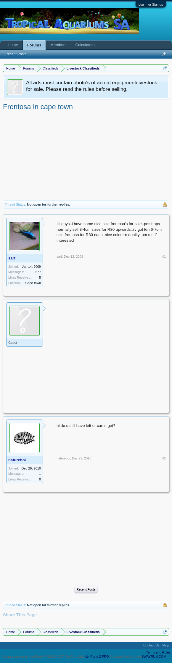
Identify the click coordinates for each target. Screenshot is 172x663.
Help (165, 645)
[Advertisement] (86, 155)
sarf (11, 258)
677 (38, 272)
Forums (34, 45)
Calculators (85, 45)
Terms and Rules (158, 652)
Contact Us (151, 645)
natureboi (17, 460)
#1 (164, 256)
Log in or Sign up (151, 4)
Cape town (33, 283)
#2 (164, 458)
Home (13, 45)
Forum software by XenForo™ (42, 656)
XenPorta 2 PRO (97, 656)
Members (58, 45)
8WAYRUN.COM (154, 656)
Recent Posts (86, 589)
